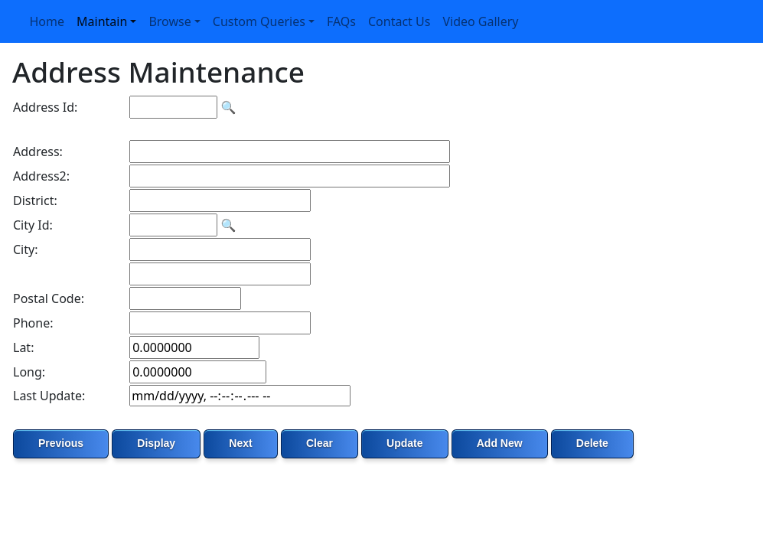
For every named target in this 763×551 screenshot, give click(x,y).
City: (25, 249)
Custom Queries (259, 21)
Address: (38, 151)
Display (156, 443)
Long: (29, 372)
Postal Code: (48, 298)
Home (47, 21)
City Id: (33, 225)
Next (240, 443)
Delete (592, 443)
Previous (60, 443)
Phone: (33, 323)
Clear (319, 443)
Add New (500, 443)
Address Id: (45, 107)
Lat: (23, 347)
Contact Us (399, 21)
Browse (169, 21)
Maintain (102, 21)
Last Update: (49, 395)
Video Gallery (480, 21)
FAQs (341, 21)
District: (35, 200)
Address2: (41, 176)
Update (404, 443)
